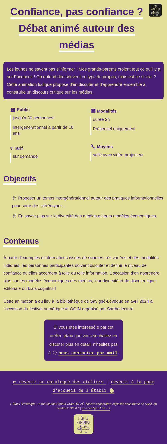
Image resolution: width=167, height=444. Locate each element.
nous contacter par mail (88, 353)
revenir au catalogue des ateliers (59, 382)
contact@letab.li (96, 408)
